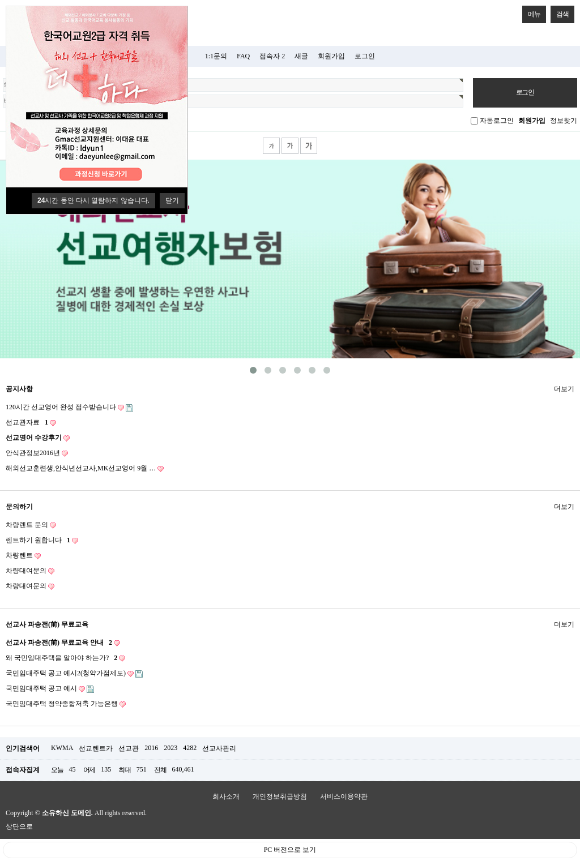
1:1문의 (216, 56)
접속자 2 (272, 56)
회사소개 (226, 796)
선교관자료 (31, 422)
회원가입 (331, 56)
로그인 (365, 56)
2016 (151, 748)
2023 (170, 748)
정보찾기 (563, 121)
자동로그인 (497, 121)
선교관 (128, 748)
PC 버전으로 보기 (290, 850)
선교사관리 (219, 748)
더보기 (564, 387)
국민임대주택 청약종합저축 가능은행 (66, 704)
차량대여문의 (30, 571)
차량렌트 (23, 555)
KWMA (62, 748)
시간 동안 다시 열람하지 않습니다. (93, 200)
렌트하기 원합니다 (42, 540)
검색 (560, 12)
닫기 (172, 200)
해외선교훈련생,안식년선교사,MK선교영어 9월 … (85, 468)
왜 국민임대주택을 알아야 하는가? (65, 658)
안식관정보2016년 (37, 453)
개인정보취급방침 (280, 796)
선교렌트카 (96, 748)
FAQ (243, 56)
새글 (301, 56)
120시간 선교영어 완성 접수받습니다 (69, 407)
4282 (190, 748)
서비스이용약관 (344, 796)
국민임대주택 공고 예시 (50, 688)
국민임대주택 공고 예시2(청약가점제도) (74, 673)
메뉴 (531, 12)
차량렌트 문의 (31, 525)
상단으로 (19, 826)
